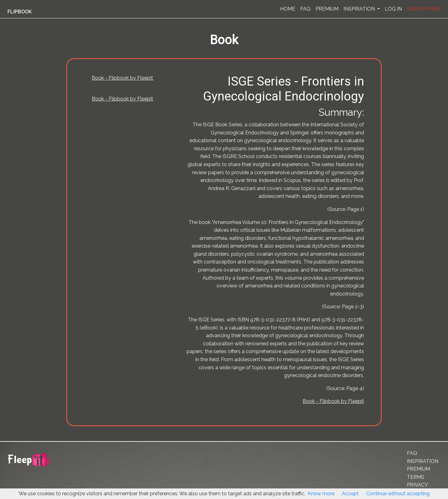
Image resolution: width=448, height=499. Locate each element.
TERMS (415, 477)
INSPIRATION (359, 9)
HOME (287, 9)
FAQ (305, 9)
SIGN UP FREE (424, 9)
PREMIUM (326, 9)
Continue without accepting (398, 494)
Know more (321, 494)
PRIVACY (417, 485)
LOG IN (393, 9)
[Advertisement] (32, 153)
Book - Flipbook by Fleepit (122, 78)
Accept (350, 494)
